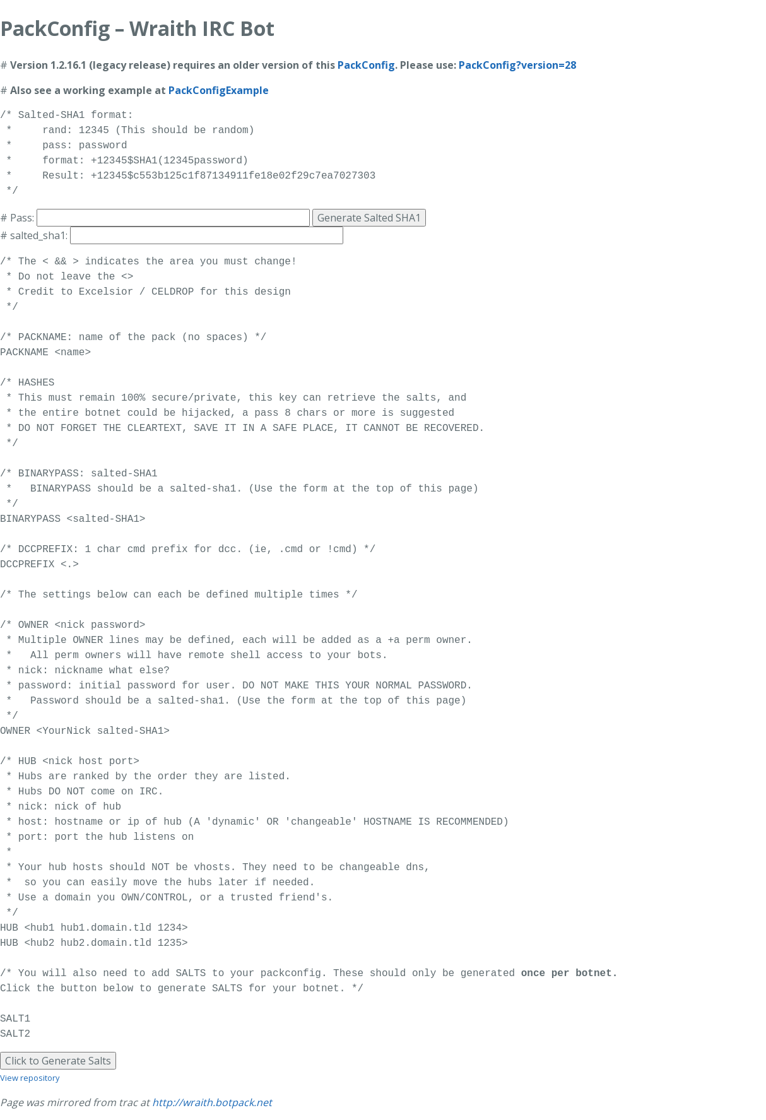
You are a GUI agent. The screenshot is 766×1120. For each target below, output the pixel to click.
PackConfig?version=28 (517, 65)
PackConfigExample (218, 90)
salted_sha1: (39, 235)
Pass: (22, 218)
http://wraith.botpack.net (212, 1102)
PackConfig (366, 65)
